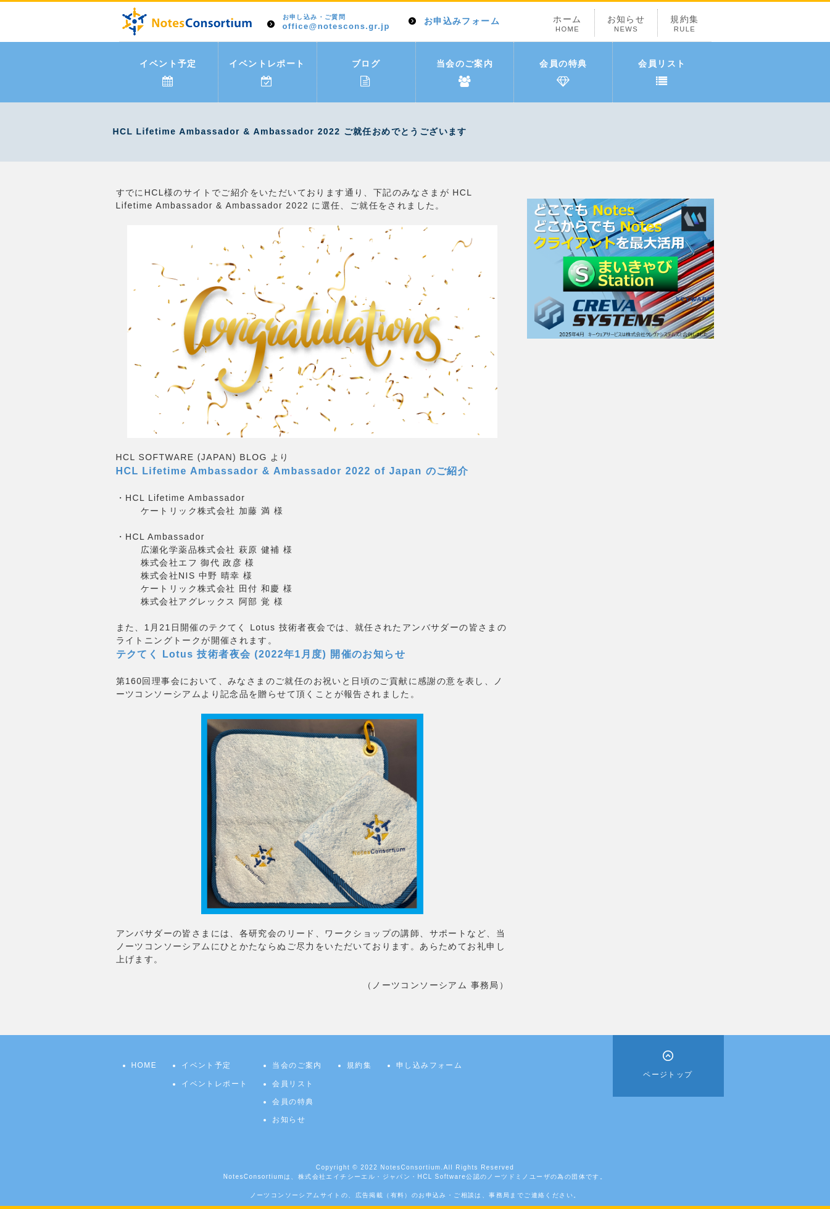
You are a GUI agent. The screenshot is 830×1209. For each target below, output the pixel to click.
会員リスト (662, 73)
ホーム (567, 23)
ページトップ (667, 1074)
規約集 (684, 23)
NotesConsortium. (411, 1167)
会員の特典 (563, 73)
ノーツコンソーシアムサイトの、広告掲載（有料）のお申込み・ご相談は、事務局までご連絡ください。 (415, 1195)
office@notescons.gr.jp (336, 22)
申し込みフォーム (429, 1065)
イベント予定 (167, 73)
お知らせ (626, 23)
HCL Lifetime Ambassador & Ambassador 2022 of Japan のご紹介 (292, 471)
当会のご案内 (464, 73)
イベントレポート (267, 73)
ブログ (366, 73)
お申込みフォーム (462, 21)
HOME (144, 1065)
